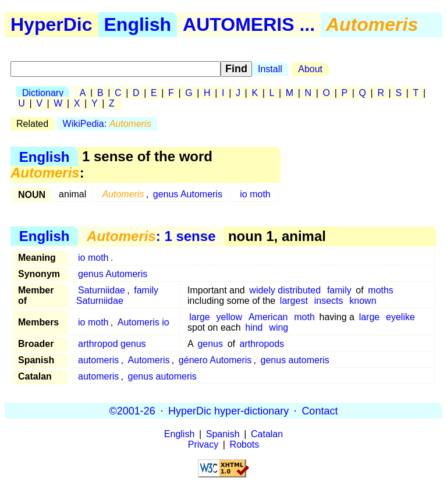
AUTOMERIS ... (249, 24)
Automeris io (143, 322)
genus (210, 344)
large (199, 317)
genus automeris (295, 360)
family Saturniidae (117, 295)
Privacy (203, 444)
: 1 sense (151, 236)
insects (328, 301)
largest (294, 301)
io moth (255, 194)
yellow (229, 317)
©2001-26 (132, 410)
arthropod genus (112, 344)
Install (270, 69)
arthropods (262, 344)
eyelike (400, 317)
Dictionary (42, 93)
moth (304, 317)
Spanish (223, 434)
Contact (319, 410)
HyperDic (51, 24)
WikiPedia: (107, 124)
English (138, 24)
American (268, 317)
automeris (98, 360)
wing (278, 327)
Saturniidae (101, 290)
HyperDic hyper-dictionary (228, 410)
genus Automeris (187, 194)
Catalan (267, 434)
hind (253, 327)
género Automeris (215, 360)
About (310, 69)
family (339, 290)
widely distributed (285, 290)
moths (380, 290)
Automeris (149, 360)
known (362, 301)
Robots (245, 444)
